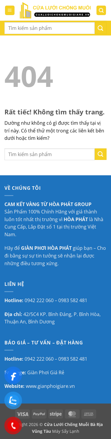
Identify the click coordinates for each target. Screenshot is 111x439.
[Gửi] (101, 28)
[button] (10, 10)
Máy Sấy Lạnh (65, 431)
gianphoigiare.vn (56, 386)
